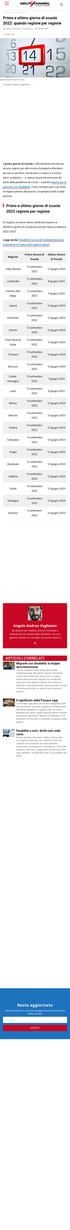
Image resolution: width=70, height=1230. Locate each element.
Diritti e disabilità (18, 12)
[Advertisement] (35, 1159)
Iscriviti (35, 1028)
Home (5, 12)
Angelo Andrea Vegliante (17, 84)
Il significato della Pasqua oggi (37, 700)
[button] (61, 5)
